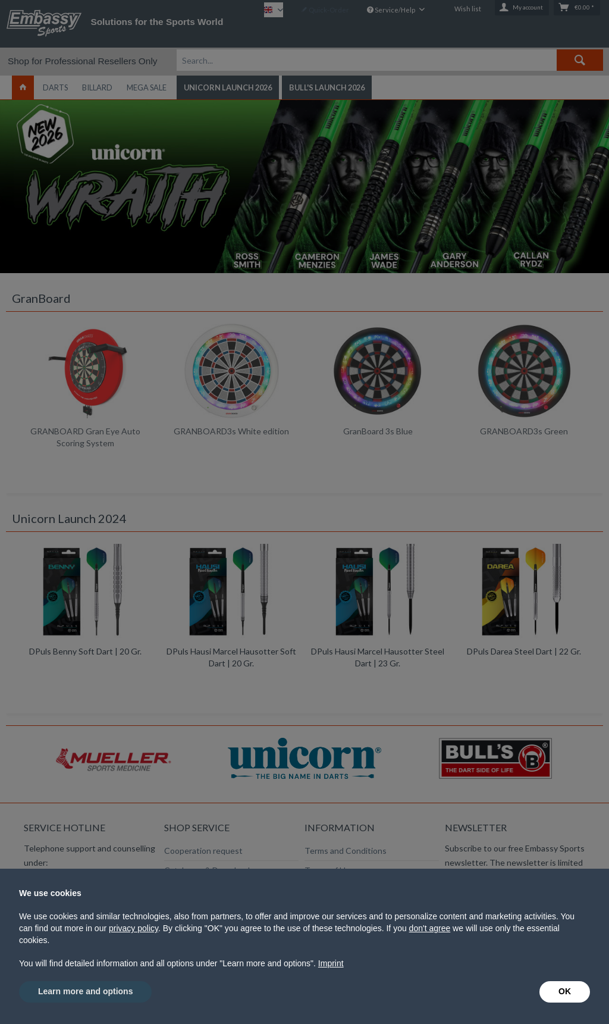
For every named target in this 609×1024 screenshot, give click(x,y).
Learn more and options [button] (85, 991)
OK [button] (564, 991)
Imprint (331, 963)
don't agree (430, 928)
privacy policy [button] (133, 928)
